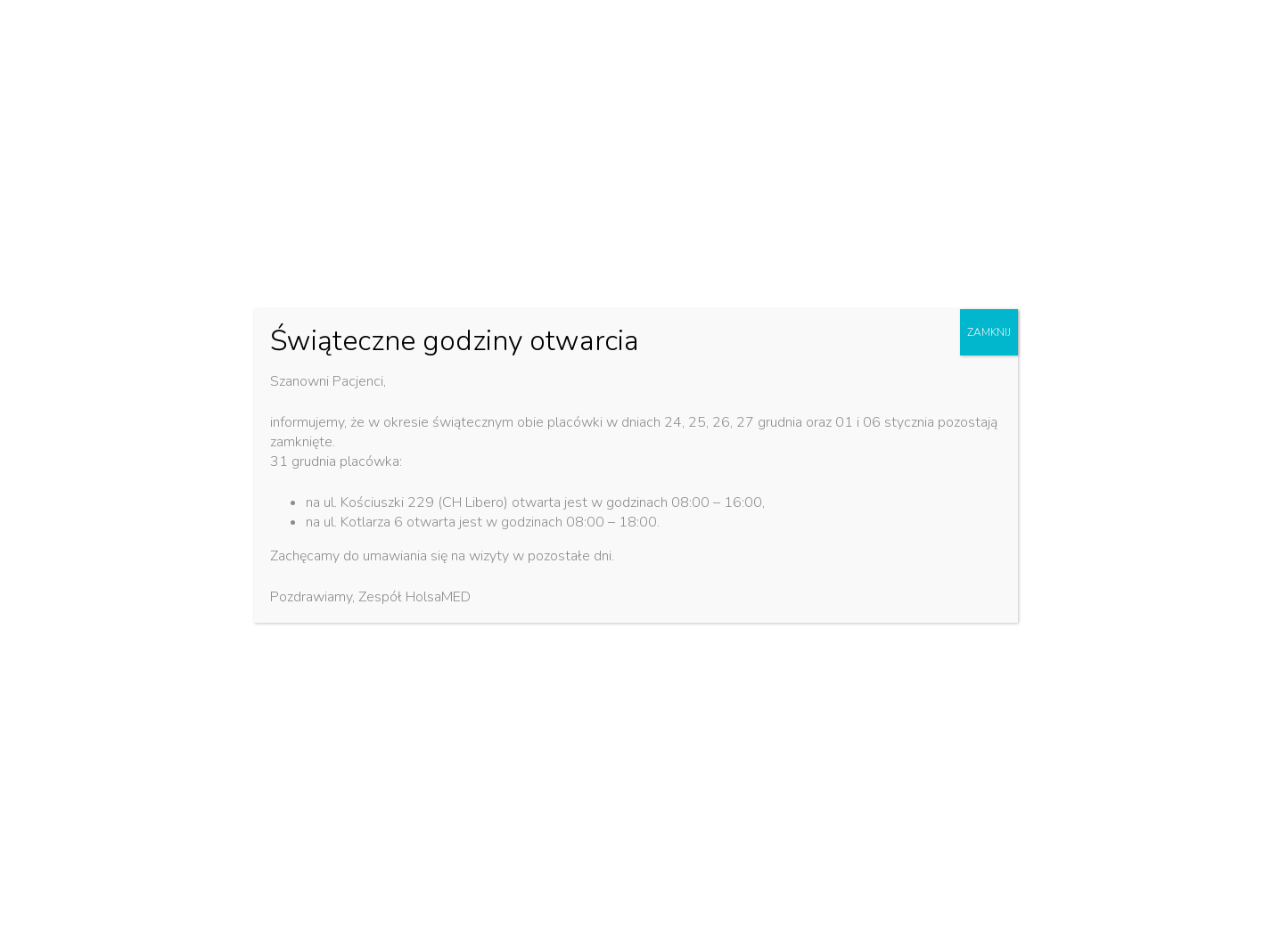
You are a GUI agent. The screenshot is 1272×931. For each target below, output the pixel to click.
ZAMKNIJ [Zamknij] (989, 332)
